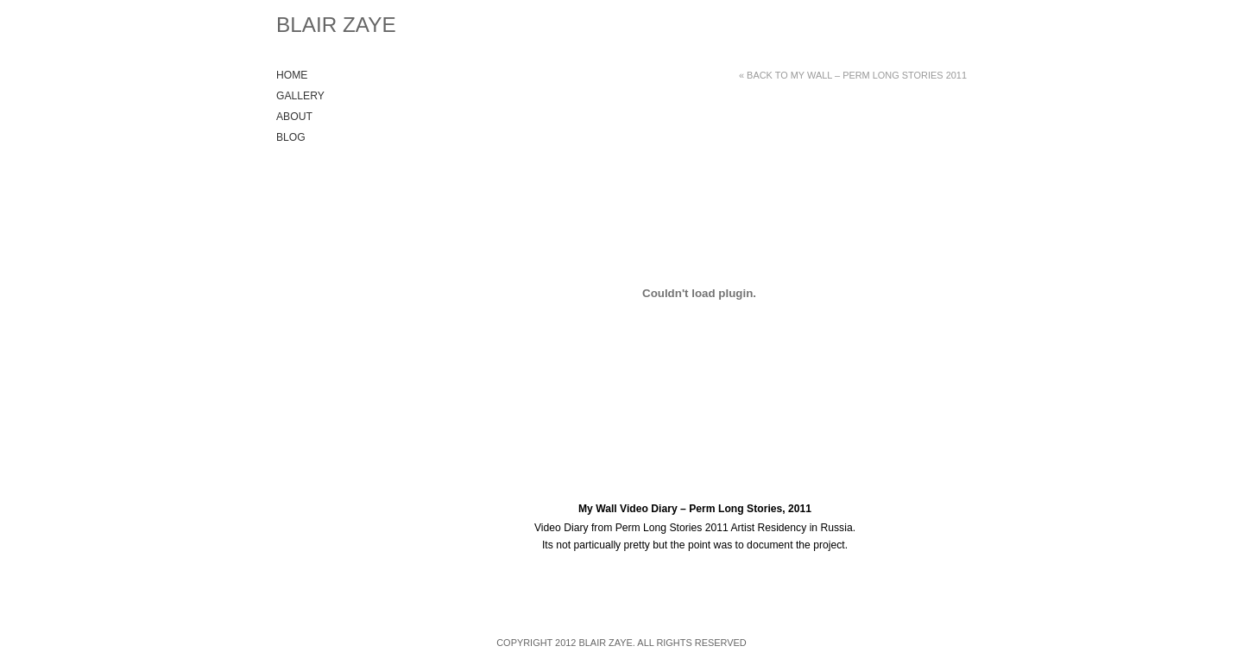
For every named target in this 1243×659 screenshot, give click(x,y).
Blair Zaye (336, 24)
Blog (291, 137)
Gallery (300, 96)
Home (291, 75)
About (294, 117)
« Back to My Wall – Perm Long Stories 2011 (853, 75)
